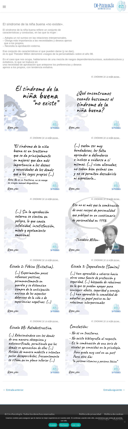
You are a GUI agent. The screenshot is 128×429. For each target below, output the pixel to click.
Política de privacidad (90, 414)
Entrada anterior (13, 390)
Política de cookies (113, 414)
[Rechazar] (124, 421)
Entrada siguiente (114, 390)
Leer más (76, 425)
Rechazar (64, 425)
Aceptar (53, 425)
